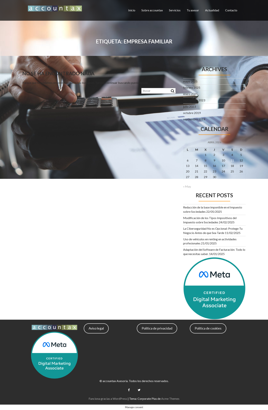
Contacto (231, 10)
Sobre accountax (152, 10)
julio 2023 (189, 106)
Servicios (175, 10)
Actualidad (212, 10)
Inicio (131, 10)
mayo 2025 (190, 81)
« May (187, 186)
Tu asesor (193, 10)
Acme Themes (170, 398)
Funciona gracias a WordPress (108, 398)
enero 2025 (190, 94)
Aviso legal (96, 328)
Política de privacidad (157, 328)
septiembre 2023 (194, 100)
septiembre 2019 (194, 119)
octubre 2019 (192, 113)
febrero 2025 (191, 87)
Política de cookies (208, 328)
